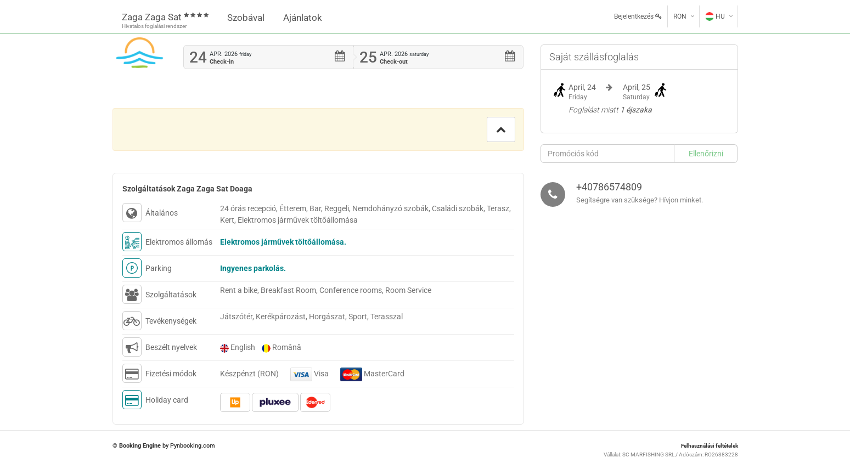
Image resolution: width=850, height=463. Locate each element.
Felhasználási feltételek (709, 446)
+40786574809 (609, 187)
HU (715, 16)
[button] (501, 129)
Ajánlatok (302, 17)
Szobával (245, 17)
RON (679, 16)
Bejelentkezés (638, 16)
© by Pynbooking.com (163, 445)
